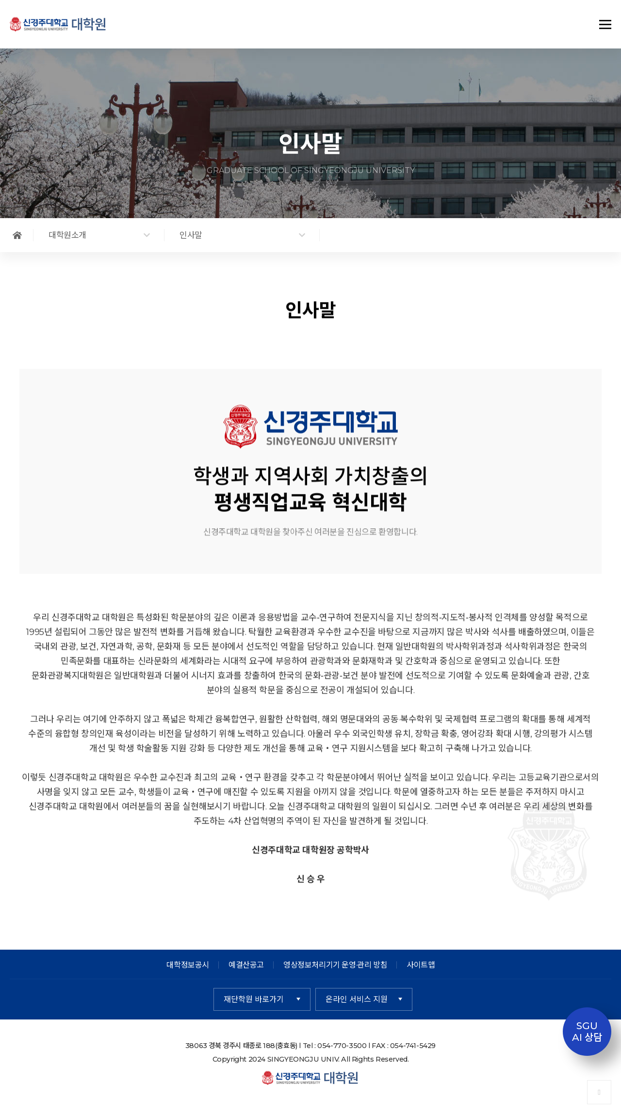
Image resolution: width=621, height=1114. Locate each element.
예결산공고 (246, 965)
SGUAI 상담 (587, 1031)
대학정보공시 (187, 965)
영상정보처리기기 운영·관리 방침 (335, 965)
